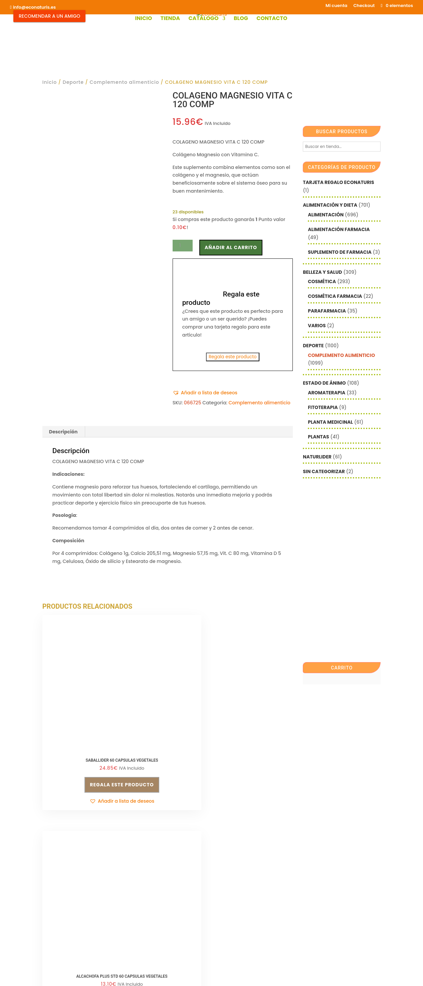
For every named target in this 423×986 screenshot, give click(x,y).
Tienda (170, 19)
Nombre (226, 876)
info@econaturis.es (65, 900)
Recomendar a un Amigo (49, 16)
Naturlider (317, 456)
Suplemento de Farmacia (340, 252)
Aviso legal (55, 912)
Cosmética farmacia (335, 296)
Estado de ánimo (324, 383)
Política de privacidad (155, 869)
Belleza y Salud (322, 272)
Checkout (364, 6)
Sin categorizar (324, 471)
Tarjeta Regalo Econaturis (338, 182)
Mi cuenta (336, 6)
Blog (241, 19)
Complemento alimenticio (124, 82)
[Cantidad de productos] (183, 245)
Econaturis (272, 974)
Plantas (318, 436)
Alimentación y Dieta (330, 205)
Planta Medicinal (330, 422)
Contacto (271, 19)
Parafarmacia (327, 311)
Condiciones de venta (155, 857)
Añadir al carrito (231, 247)
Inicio (143, 19)
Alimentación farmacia (339, 229)
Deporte (73, 82)
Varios (317, 325)
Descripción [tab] (63, 431)
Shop (161, 940)
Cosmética (322, 281)
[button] (205, 393)
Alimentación (326, 214)
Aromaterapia (326, 392)
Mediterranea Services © (184, 974)
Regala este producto (233, 357)
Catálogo (203, 19)
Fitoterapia (323, 407)
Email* (224, 856)
